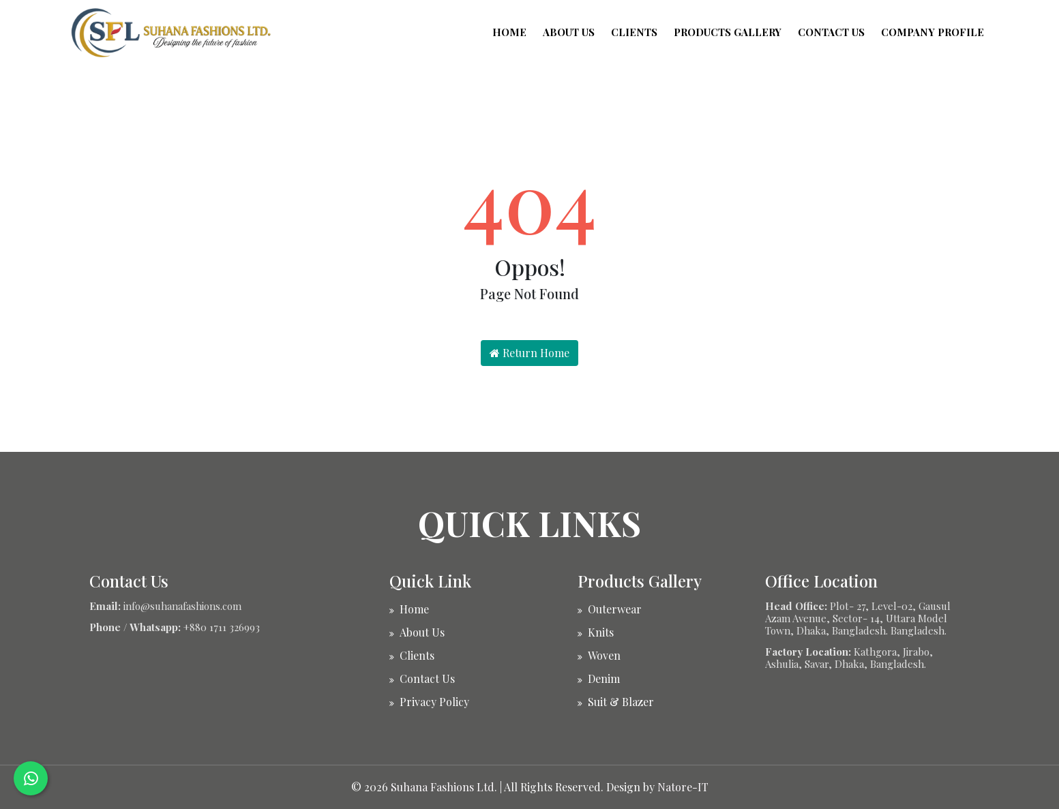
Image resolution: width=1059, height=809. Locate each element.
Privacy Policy (434, 701)
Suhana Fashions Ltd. (444, 787)
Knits (601, 632)
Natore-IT (683, 787)
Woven (604, 655)
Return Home (529, 353)
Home (509, 32)
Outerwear (615, 609)
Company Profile (932, 32)
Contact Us (831, 32)
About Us (569, 32)
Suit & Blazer (621, 701)
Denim (604, 678)
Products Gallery (727, 32)
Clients (634, 32)
